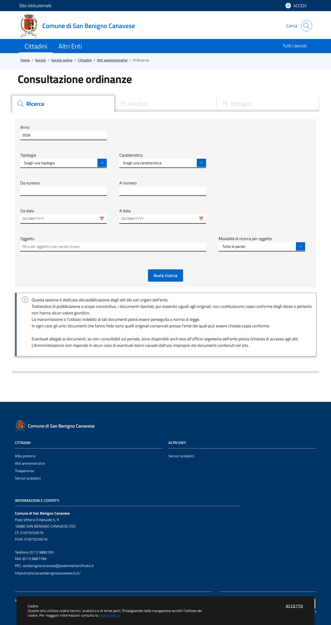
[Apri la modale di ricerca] (306, 25)
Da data (27, 211)
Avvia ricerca (165, 275)
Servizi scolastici (28, 478)
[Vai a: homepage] (79, 26)
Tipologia (28, 155)
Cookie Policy (109, 615)
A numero (128, 183)
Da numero (30, 183)
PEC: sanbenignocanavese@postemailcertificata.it (54, 565)
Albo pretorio (25, 456)
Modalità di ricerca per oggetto (245, 238)
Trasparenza (24, 471)
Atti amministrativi (30, 463)
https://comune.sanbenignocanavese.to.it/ (48, 573)
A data (125, 211)
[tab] (63, 104)
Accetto (294, 606)
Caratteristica (131, 155)
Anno (25, 127)
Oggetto (27, 238)
